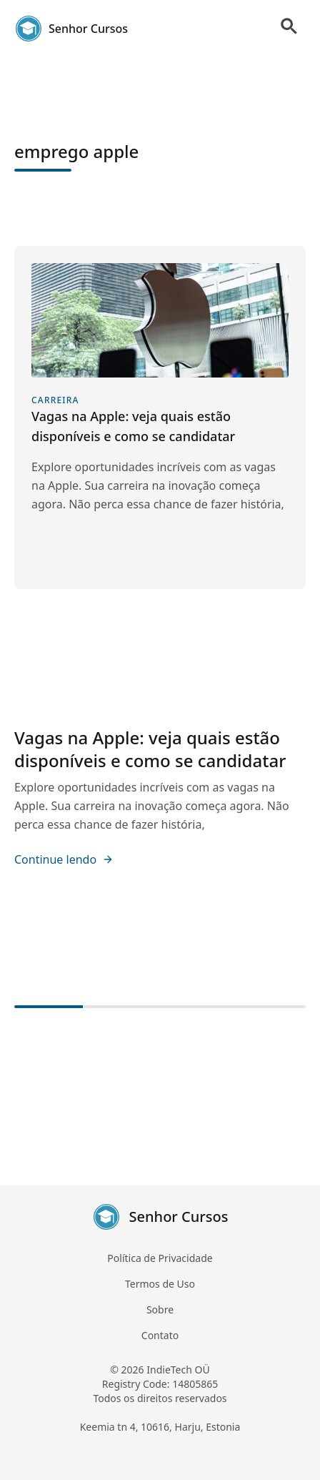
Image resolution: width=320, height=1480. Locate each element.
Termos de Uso (160, 1284)
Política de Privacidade (159, 1258)
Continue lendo (64, 859)
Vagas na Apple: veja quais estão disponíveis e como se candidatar (150, 749)
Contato (160, 1335)
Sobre (160, 1309)
